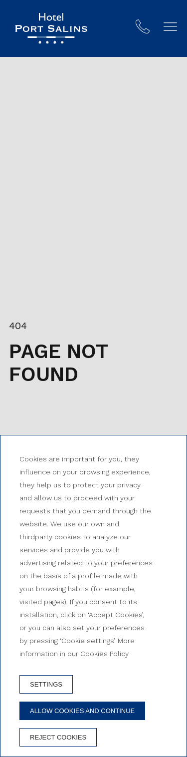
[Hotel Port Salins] (51, 28)
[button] (170, 26)
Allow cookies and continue (82, 711)
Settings (46, 684)
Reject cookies (58, 737)
